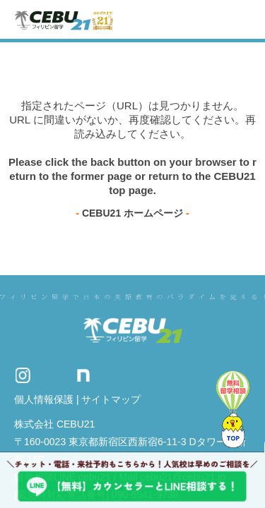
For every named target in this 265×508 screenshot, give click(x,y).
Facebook (109, 376)
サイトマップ (111, 399)
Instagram (22, 376)
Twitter (53, 376)
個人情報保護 (43, 399)
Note (83, 376)
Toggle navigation (242, 19)
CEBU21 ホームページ (132, 213)
